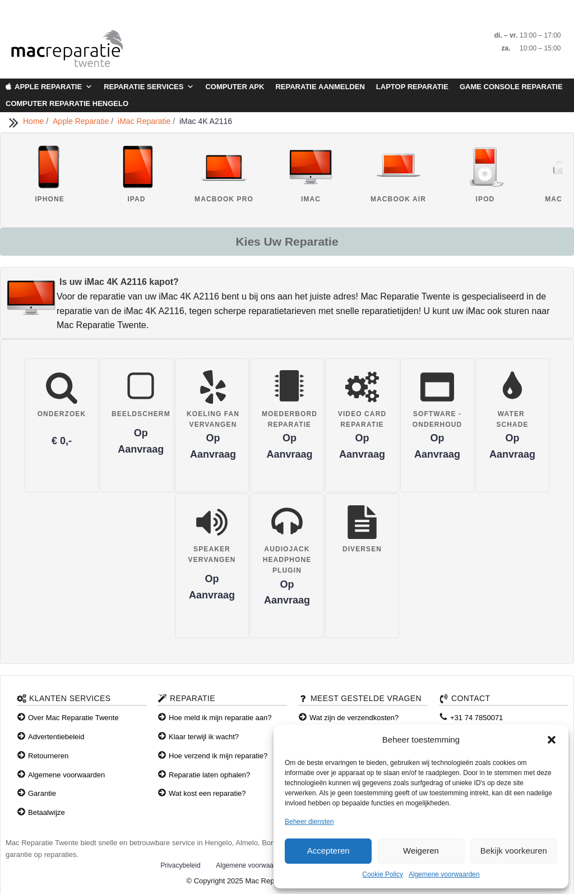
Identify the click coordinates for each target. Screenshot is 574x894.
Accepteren (328, 850)
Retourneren (48, 756)
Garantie (42, 793)
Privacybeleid (180, 865)
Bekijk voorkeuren (513, 850)
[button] (551, 739)
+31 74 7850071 (476, 717)
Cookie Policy (382, 874)
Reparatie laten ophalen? (209, 775)
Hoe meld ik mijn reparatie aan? (220, 717)
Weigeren (421, 850)
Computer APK (234, 86)
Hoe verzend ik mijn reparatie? (218, 756)
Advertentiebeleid (56, 736)
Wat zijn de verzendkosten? (354, 717)
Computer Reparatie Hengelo (67, 103)
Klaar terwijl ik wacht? (204, 736)
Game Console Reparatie (511, 86)
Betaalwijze (46, 812)
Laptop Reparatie (412, 86)
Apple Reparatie (53, 87)
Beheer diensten (309, 822)
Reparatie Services (149, 87)
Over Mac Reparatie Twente (73, 717)
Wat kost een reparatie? (207, 793)
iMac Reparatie (145, 121)
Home (34, 121)
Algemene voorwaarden (444, 874)
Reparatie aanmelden (319, 86)
